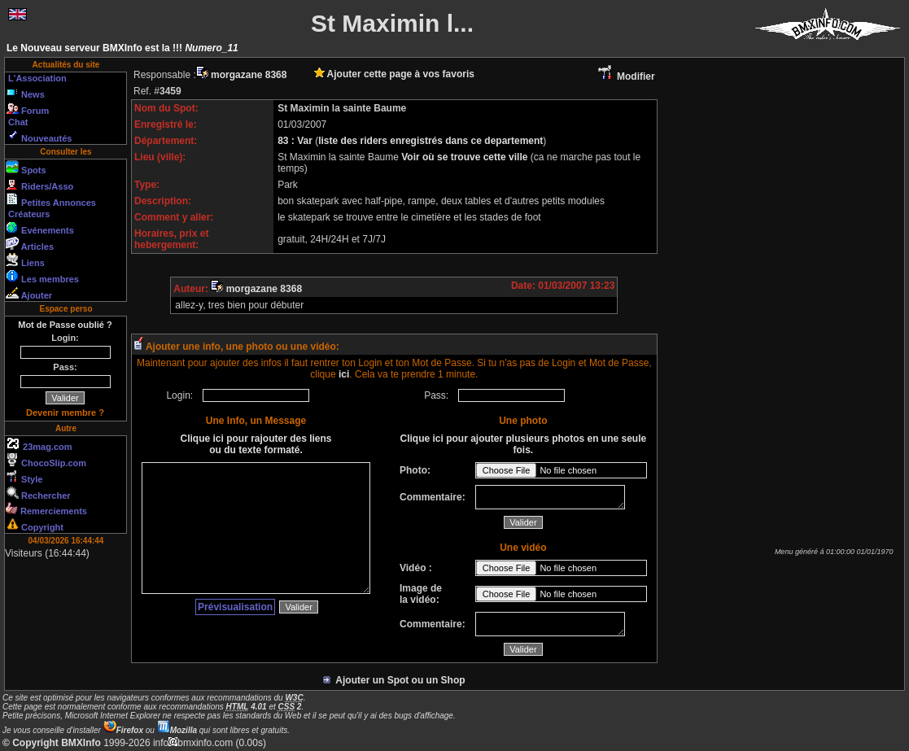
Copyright (34, 524)
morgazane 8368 (241, 75)
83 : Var (296, 140)
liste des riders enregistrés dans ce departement (430, 140)
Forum (27, 108)
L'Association (36, 78)
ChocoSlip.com (46, 460)
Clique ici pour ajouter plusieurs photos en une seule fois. (523, 444)
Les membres (42, 276)
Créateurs (28, 214)
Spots (26, 167)
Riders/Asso (39, 184)
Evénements (40, 227)
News (25, 92)
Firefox (123, 730)
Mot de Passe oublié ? (65, 325)
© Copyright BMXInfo (51, 743)
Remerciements (46, 509)
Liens (25, 260)
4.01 (246, 706)
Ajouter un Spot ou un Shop (394, 680)
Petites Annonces (51, 200)
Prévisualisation (235, 607)
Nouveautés (39, 136)
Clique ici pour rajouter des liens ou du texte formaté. (255, 444)
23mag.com (39, 444)
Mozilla (177, 730)
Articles (30, 244)
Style (24, 476)
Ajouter (29, 293)
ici (344, 374)
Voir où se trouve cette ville (466, 157)
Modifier (626, 76)
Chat (17, 122)
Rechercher (38, 493)
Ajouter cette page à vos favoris (394, 74)
